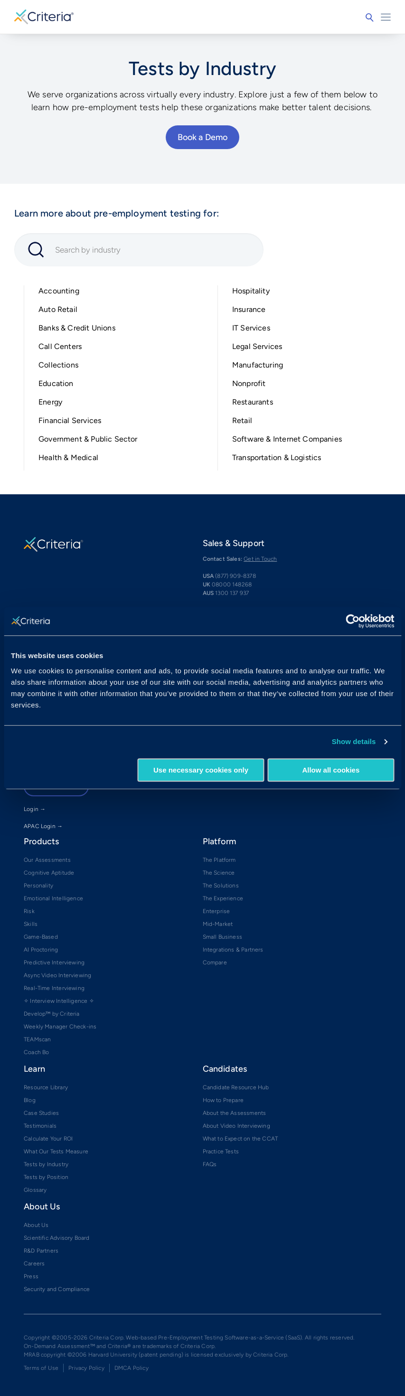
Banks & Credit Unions (76, 327)
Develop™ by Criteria (52, 1013)
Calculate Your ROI (48, 1138)
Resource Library (46, 1087)
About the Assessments (234, 1113)
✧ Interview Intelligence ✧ (59, 1001)
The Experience (223, 898)
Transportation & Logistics (276, 457)
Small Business (223, 937)
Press (31, 1276)
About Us (36, 1225)
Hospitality (251, 290)
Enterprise (216, 911)
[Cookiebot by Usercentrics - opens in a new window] (352, 621)
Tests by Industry (46, 1164)
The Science (219, 872)
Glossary (35, 1190)
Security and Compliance (57, 1289)
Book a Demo (203, 137)
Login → (35, 809)
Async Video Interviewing (57, 975)
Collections (58, 364)
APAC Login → (43, 826)
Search (369, 17)
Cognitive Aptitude (49, 872)
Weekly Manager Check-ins (60, 1026)
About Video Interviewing (236, 1125)
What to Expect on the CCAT (240, 1138)
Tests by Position (46, 1177)
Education (56, 383)
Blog (30, 1100)
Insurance (249, 309)
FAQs (210, 1164)
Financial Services (69, 420)
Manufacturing (257, 364)
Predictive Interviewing (54, 962)
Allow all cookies (330, 770)
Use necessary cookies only (200, 770)
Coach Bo (36, 1052)
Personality (38, 885)
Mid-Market (218, 924)
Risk (29, 911)
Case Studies (41, 1113)
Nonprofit (249, 383)
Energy (50, 401)
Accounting (58, 290)
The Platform (219, 860)
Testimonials (40, 1125)
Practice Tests (221, 1151)
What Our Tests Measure (56, 1151)
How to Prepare (223, 1100)
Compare (215, 962)
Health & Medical (68, 457)
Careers (34, 1263)
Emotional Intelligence (53, 898)
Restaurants (252, 401)
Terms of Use (41, 1368)
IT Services (251, 327)
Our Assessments (47, 860)
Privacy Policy (86, 1368)
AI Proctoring (41, 949)
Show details (354, 741)
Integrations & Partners (233, 949)
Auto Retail (57, 309)
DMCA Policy (131, 1368)
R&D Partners (41, 1250)
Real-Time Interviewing (54, 988)
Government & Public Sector (88, 438)
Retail (242, 420)
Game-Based (41, 937)
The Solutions (221, 885)
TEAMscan (37, 1039)
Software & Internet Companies (287, 438)
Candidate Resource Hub (236, 1087)
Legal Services (257, 346)
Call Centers (60, 346)
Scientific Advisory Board (57, 1238)
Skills (31, 924)
